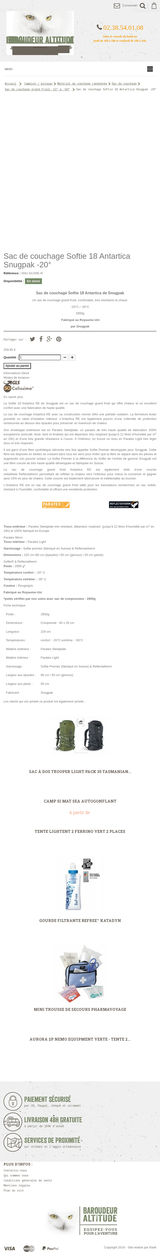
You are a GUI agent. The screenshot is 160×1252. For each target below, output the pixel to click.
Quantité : (11, 357)
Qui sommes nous (16, 1175)
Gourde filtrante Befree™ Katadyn (80, 920)
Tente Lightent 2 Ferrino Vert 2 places (80, 831)
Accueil (10, 84)
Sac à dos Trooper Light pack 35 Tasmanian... (80, 771)
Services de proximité (54, 1143)
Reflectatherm (28, 474)
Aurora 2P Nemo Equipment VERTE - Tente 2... (80, 1039)
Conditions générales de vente (28, 1180)
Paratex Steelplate (65, 430)
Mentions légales (17, 1185)
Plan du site (14, 1190)
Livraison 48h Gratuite (53, 1122)
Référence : (12, 273)
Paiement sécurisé (54, 1102)
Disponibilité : (14, 281)
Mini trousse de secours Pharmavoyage (80, 1009)
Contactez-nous (15, 1170)
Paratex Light (132, 439)
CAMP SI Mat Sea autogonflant (80, 801)
